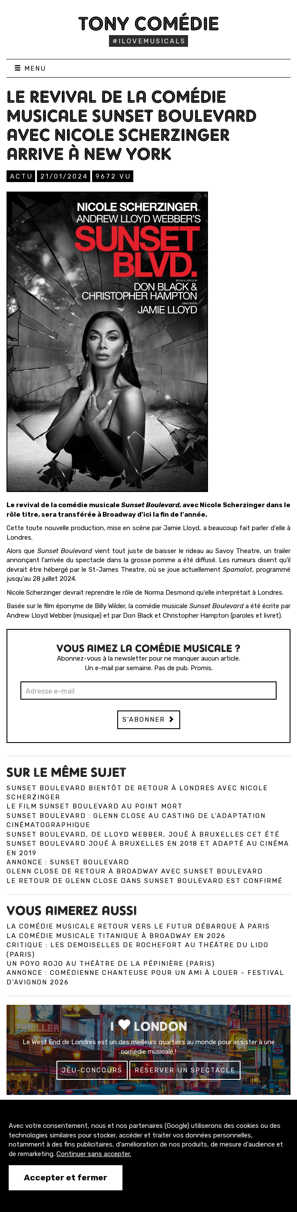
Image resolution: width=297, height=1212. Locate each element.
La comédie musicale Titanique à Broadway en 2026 (116, 936)
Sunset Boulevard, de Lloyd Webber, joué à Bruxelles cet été (143, 834)
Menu (30, 68)
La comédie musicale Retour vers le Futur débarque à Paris (138, 926)
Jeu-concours (92, 1070)
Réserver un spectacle (185, 1070)
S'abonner (148, 719)
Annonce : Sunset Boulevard (68, 862)
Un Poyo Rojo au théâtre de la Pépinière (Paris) (111, 964)
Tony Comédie (148, 23)
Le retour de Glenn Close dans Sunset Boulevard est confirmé (145, 881)
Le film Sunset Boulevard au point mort (95, 806)
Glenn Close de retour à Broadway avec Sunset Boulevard (135, 871)
